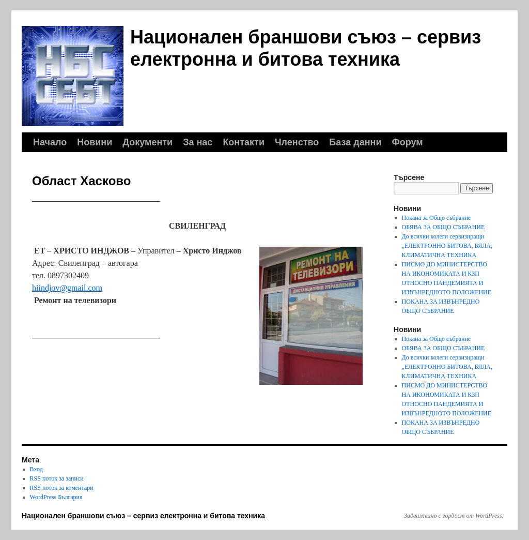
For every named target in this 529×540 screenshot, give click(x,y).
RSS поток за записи (57, 478)
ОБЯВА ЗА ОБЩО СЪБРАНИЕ (443, 227)
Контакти (243, 142)
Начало (50, 142)
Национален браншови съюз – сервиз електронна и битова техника (143, 516)
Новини (94, 142)
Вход (36, 469)
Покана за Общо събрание (436, 217)
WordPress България (56, 497)
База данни (355, 142)
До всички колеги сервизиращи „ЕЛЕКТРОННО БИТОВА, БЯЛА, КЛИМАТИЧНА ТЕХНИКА (447, 246)
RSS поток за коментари (62, 487)
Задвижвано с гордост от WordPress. (453, 515)
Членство (297, 142)
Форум (407, 142)
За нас (197, 142)
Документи (147, 142)
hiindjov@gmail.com (67, 287)
